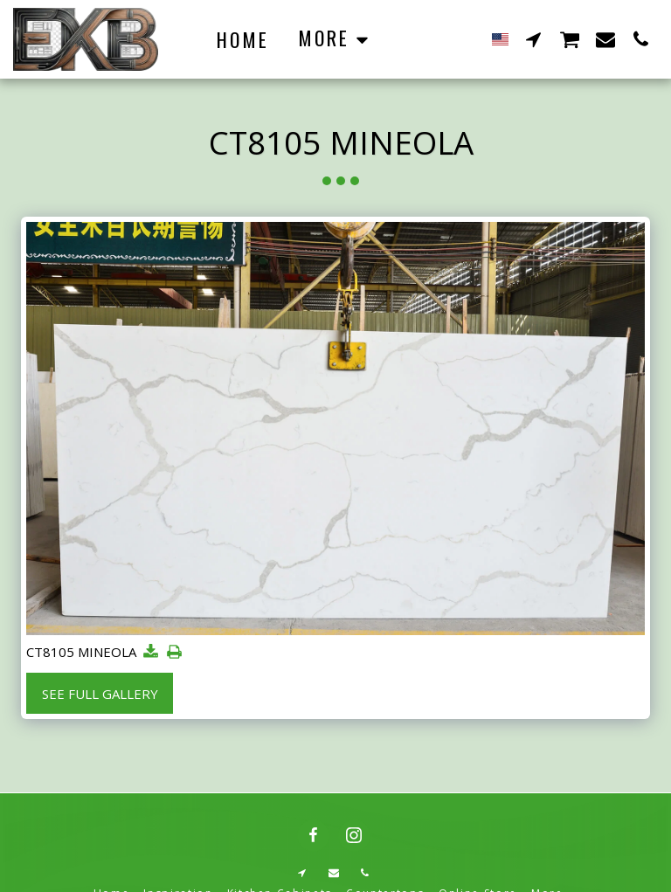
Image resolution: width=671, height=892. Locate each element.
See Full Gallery (100, 693)
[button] (533, 39)
